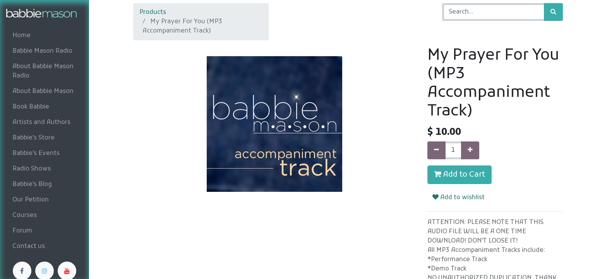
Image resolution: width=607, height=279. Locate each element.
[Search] (553, 12)
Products (152, 12)
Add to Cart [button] (459, 175)
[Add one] (470, 150)
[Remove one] (436, 150)
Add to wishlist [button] (458, 198)
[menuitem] (44, 35)
